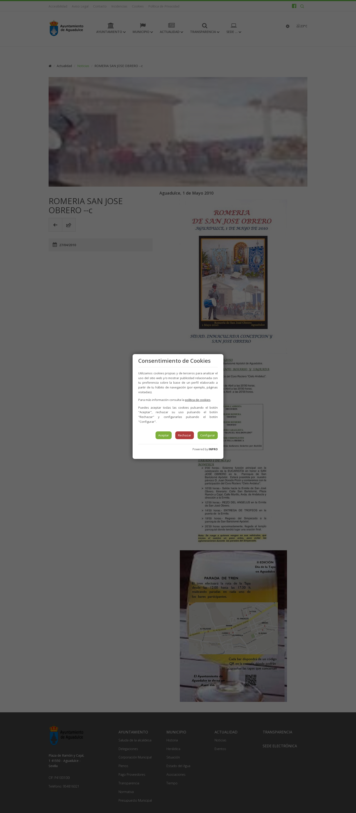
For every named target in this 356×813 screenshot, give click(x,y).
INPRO (213, 449)
